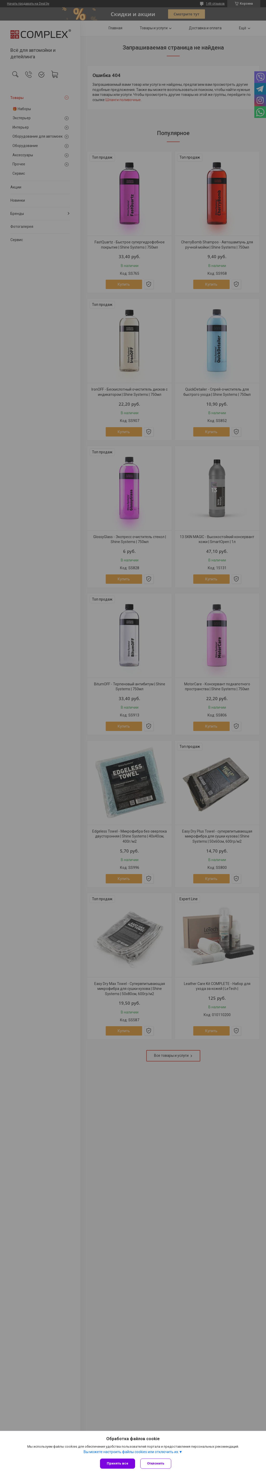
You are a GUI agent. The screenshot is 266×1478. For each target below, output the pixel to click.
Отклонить (155, 1463)
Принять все (117, 1463)
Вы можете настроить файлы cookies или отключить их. (131, 1452)
